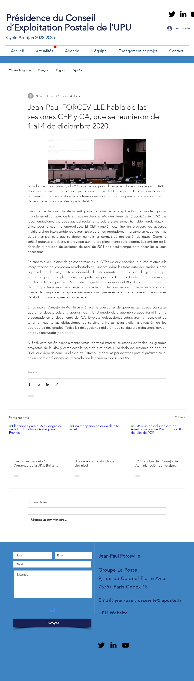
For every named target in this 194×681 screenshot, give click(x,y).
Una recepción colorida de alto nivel (94, 463)
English (60, 70)
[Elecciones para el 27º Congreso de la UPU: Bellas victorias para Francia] (36, 439)
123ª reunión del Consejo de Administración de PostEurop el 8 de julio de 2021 (157, 463)
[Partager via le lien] (57, 384)
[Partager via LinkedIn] (48, 384)
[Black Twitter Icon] (172, 14)
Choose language (20, 70)
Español (77, 70)
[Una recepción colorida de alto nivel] (97, 439)
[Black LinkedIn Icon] (183, 14)
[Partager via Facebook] (29, 384)
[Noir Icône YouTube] (125, 645)
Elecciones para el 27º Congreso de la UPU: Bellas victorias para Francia (34, 463)
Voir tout (180, 417)
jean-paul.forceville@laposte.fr (148, 600)
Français (43, 70)
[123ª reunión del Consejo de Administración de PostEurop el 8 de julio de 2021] (158, 439)
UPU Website (113, 612)
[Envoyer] (52, 623)
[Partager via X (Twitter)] (38, 384)
